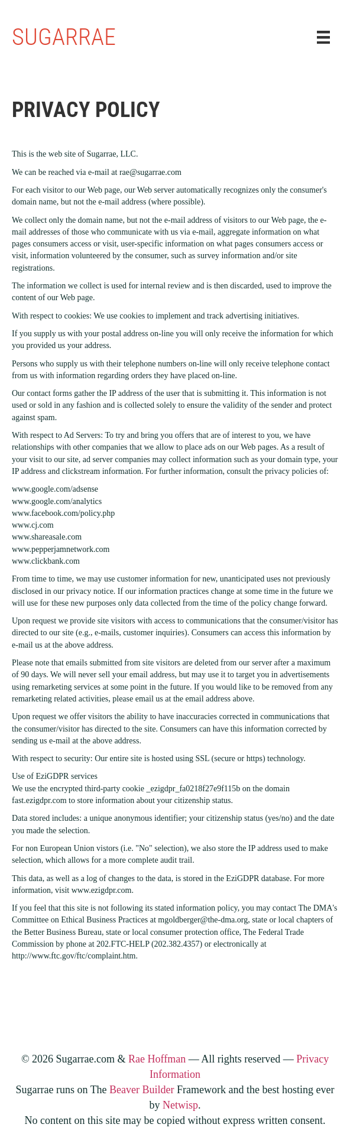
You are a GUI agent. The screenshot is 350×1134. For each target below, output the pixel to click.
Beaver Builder (141, 1090)
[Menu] (323, 37)
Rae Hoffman (157, 1059)
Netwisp (180, 1105)
